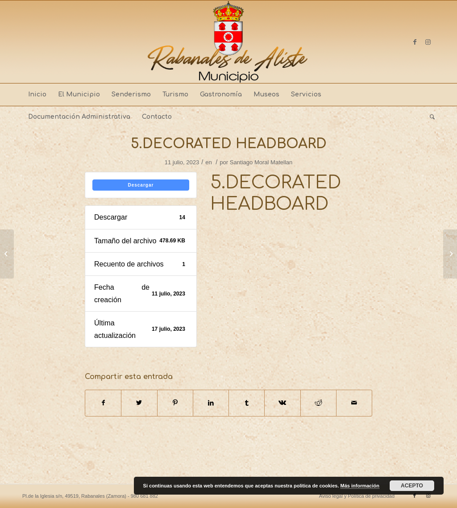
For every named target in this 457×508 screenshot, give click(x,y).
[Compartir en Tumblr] (246, 403)
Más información (360, 485)
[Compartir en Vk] (282, 403)
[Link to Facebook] (414, 42)
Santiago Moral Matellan (261, 162)
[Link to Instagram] (428, 42)
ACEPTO (412, 486)
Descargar (141, 185)
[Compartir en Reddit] (318, 403)
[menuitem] (37, 94)
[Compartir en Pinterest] (175, 403)
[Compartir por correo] (354, 403)
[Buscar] (429, 117)
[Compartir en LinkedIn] (210, 403)
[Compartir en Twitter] (139, 403)
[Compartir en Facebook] (103, 403)
